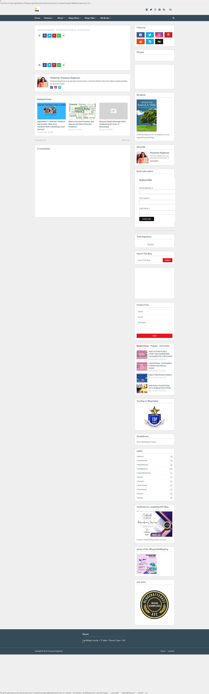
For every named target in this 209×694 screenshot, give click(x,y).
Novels (155, 477)
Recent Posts (143, 346)
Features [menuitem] (48, 18)
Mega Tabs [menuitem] (90, 18)
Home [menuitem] (37, 18)
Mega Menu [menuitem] (74, 18)
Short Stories (155, 486)
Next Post (125, 140)
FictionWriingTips (155, 473)
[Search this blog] (149, 260)
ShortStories (155, 490)
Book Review (155, 461)
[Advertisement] (150, 283)
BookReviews (155, 469)
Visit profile (154, 161)
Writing (155, 498)
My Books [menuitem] (104, 18)
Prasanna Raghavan (47, 30)
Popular (154, 346)
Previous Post (41, 140)
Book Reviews (155, 465)
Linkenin (171, 651)
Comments (164, 346)
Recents (155, 481)
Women (155, 494)
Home (163, 651)
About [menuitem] (60, 18)
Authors (155, 457)
